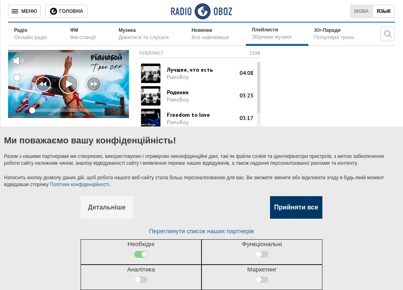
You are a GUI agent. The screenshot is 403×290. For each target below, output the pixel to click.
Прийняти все (296, 207)
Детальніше (106, 207)
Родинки (178, 92)
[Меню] (24, 11)
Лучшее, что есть (190, 69)
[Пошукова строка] (387, 34)
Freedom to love (188, 114)
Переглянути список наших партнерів (201, 231)
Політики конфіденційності (79, 184)
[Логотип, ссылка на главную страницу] (201, 11)
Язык (383, 11)
